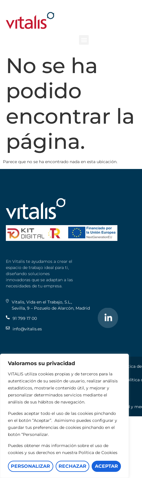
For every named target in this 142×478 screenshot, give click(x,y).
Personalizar (30, 466)
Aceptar (106, 466)
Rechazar (72, 466)
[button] (84, 40)
